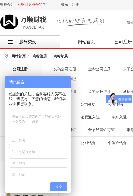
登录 (64, 4)
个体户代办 (117, 143)
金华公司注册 (99, 69)
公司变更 (88, 104)
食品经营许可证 (101, 130)
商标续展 (61, 56)
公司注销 (115, 104)
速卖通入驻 (90, 117)
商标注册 (40, 56)
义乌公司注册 (64, 69)
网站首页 (18, 56)
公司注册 (20, 69)
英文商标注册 (99, 92)
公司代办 (88, 143)
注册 (75, 4)
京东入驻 (119, 117)
